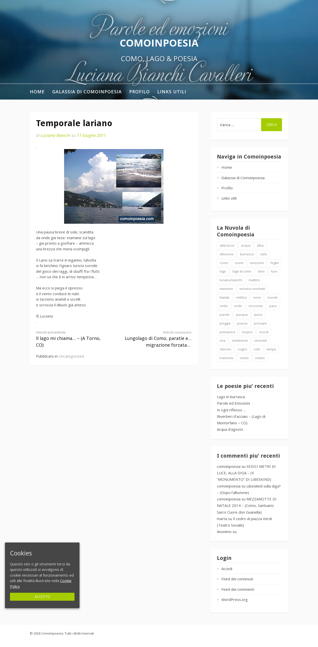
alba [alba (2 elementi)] (260, 245)
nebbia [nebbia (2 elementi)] (241, 297)
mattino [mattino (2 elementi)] (254, 280)
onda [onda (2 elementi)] (224, 306)
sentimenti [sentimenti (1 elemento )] (240, 340)
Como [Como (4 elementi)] (224, 263)
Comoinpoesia (159, 43)
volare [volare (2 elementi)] (260, 358)
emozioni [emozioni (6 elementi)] (257, 263)
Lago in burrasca (231, 396)
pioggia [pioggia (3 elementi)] (225, 323)
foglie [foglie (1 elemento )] (274, 263)
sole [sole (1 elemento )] (257, 349)
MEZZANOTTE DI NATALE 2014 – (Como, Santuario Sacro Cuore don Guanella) (247, 505)
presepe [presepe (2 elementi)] (260, 323)
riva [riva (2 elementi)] (222, 340)
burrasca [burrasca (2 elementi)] (247, 254)
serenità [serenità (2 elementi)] (260, 340)
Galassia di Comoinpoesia (87, 92)
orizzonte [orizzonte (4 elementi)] (255, 306)
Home (37, 92)
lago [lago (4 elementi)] (223, 271)
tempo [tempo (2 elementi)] (271, 349)
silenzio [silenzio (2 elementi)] (225, 349)
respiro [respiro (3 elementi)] (247, 332)
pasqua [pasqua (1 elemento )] (242, 314)
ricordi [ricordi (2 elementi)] (264, 332)
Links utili (171, 92)
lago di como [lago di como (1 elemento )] (242, 271)
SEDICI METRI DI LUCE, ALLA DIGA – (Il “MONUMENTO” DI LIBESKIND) (246, 473)
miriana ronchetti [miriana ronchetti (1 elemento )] (252, 288)
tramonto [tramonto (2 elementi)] (227, 358)
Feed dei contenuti (237, 578)
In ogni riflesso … (231, 409)
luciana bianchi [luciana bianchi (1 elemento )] (231, 280)
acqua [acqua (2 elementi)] (245, 245)
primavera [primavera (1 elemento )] (227, 332)
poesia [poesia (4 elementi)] (242, 323)
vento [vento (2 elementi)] (244, 358)
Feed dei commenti (237, 589)
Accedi (226, 568)
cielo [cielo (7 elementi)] (263, 254)
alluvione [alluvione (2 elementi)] (227, 254)
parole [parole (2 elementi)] (225, 314)
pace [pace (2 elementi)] (273, 306)
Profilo (139, 92)
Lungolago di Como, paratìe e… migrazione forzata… (156, 339)
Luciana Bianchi (55, 135)
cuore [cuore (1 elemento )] (239, 263)
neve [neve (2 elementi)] (257, 297)
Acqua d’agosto (230, 429)
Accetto (42, 596)
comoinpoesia (228, 466)
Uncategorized (71, 356)
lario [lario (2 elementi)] (261, 271)
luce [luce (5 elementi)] (274, 271)
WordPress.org (234, 599)
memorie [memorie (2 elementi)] (226, 288)
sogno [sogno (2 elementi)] (242, 349)
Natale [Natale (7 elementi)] (225, 297)
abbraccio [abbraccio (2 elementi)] (227, 245)
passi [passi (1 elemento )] (258, 314)
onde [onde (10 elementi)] (238, 306)
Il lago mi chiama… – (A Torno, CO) (71, 339)
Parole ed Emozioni (233, 403)
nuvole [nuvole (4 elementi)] (272, 297)
